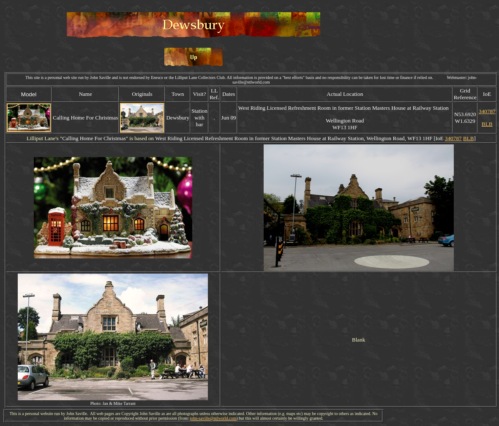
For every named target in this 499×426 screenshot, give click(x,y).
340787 (487, 111)
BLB (487, 124)
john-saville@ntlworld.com (213, 418)
